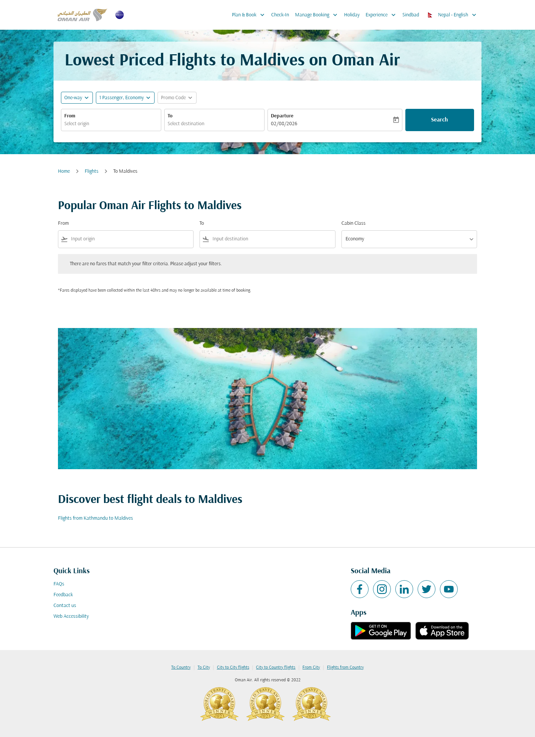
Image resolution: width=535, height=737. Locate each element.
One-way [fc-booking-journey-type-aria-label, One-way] (73, 98)
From (69, 116)
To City (204, 667)
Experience (382, 14)
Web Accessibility (71, 616)
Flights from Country (345, 667)
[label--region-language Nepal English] (452, 14)
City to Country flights (275, 667)
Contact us (65, 605)
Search (439, 120)
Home (64, 171)
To (170, 116)
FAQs (59, 584)
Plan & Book (250, 14)
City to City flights (233, 667)
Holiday (352, 15)
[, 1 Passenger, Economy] (121, 98)
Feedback (63, 595)
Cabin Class (353, 223)
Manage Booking (318, 14)
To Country (181, 667)
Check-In (280, 15)
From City (311, 667)
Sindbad (410, 15)
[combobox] (111, 124)
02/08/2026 (284, 124)
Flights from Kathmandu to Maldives (95, 518)
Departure (282, 116)
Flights (91, 171)
